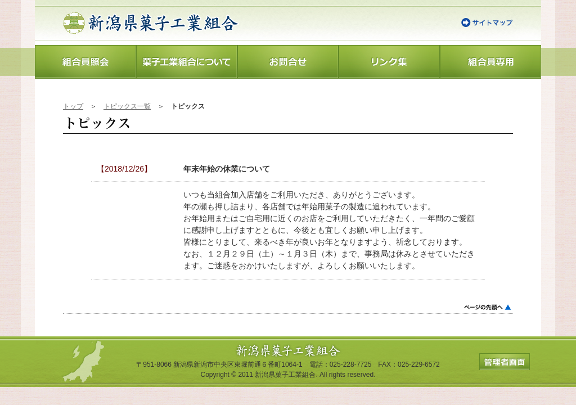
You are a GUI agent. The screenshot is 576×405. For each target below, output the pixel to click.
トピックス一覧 (127, 106)
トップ (73, 106)
